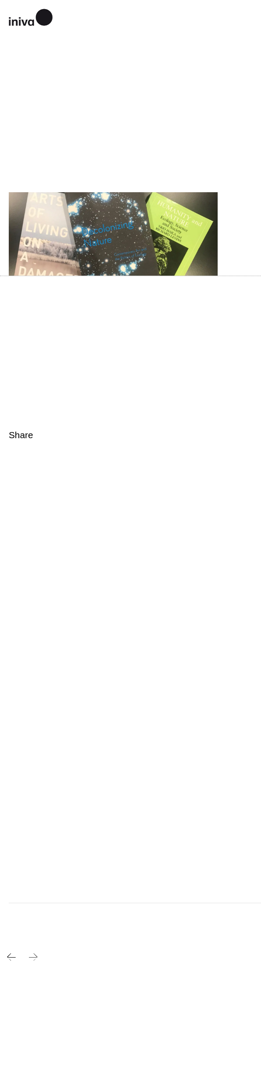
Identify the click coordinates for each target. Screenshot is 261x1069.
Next (33, 957)
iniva (31, 16)
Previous (11, 957)
